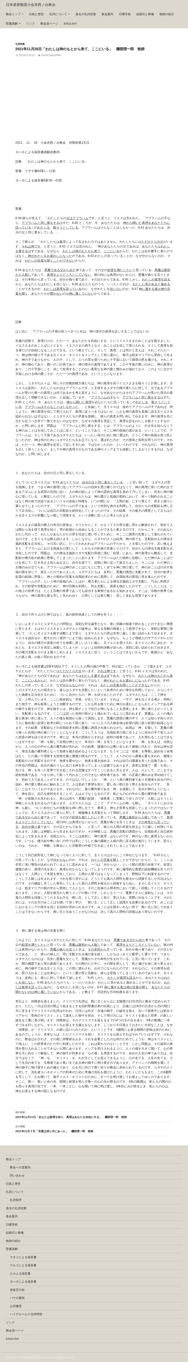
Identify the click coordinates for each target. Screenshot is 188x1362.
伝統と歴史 (36, 14)
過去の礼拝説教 (85, 14)
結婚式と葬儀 (145, 14)
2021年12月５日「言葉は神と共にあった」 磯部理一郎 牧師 (94, 1128)
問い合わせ (17, 1175)
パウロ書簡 (17, 1297)
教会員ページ (49, 23)
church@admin (51, 55)
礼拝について (58, 14)
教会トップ (13, 14)
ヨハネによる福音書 (23, 1281)
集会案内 (107, 14)
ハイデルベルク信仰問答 (26, 1314)
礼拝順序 (16, 1200)
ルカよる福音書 (20, 1273)
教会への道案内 (20, 1167)
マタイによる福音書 (23, 1257)
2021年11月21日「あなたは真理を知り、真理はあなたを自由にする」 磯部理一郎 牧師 (94, 1114)
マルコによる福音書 (23, 1265)
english (70, 23)
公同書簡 (16, 1306)
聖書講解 (12, 23)
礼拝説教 (20, 44)
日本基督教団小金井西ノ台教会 (31, 5)
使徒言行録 (17, 1289)
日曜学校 (125, 14)
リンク (30, 23)
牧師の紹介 (166, 14)
